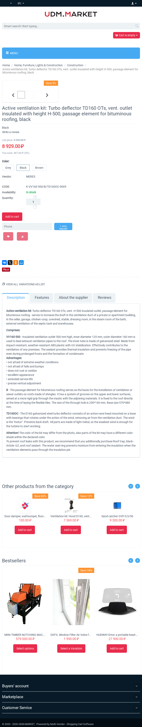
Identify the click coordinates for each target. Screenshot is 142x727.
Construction (75, 65)
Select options (25, 648)
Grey (8, 167)
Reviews (104, 298)
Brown (39, 167)
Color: (5, 161)
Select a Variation (71, 648)
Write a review (10, 132)
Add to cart (12, 216)
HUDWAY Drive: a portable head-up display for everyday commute (117, 634)
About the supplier (73, 298)
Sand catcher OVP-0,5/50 (117, 516)
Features (42, 298)
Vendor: (7, 176)
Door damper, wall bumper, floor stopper (25, 516)
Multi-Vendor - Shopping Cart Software (72, 724)
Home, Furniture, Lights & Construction (38, 65)
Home (6, 65)
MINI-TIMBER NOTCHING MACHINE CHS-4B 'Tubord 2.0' (25, 634)
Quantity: (7, 198)
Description (16, 298)
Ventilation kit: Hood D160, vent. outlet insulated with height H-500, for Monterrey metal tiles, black (71, 516)
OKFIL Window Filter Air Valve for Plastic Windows (71, 634)
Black (23, 167)
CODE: (6, 186)
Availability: (9, 192)
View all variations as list (25, 284)
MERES (30, 176)
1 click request (63, 227)
